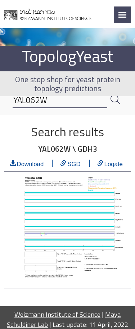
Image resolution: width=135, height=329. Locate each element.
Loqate (113, 163)
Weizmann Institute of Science (57, 314)
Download (30, 163)
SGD (73, 163)
